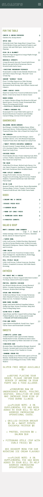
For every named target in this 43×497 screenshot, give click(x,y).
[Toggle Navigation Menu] (39, 4)
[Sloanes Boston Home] (12, 4)
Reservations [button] (21, 494)
